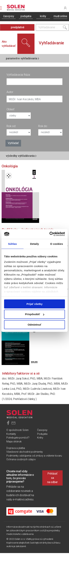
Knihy (40, 437)
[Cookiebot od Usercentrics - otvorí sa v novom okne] (49, 234)
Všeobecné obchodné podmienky (24, 451)
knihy (43, 16)
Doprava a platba (15, 448)
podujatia (26, 16)
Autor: (10, 92)
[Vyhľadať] (65, 28)
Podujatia (42, 434)
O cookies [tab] (56, 243)
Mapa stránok (14, 441)
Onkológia (10, 166)
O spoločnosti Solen (17, 430)
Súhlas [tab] (12, 243)
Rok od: (11, 126)
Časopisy (42, 430)
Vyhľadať (13, 143)
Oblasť (10, 109)
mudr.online (60, 16)
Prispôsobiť (34, 314)
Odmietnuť (34, 324)
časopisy (8, 16)
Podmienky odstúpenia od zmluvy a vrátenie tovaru (34, 455)
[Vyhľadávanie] (52, 27)
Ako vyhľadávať (9, 44)
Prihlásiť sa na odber (52, 478)
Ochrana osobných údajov (21, 459)
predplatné (17, 27)
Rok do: (42, 126)
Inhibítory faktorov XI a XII (21, 373)
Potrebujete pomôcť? (17, 437)
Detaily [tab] (34, 243)
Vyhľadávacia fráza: (18, 74)
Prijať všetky (35, 303)
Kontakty (11, 434)
